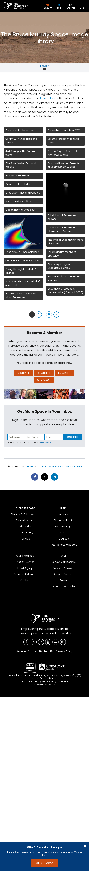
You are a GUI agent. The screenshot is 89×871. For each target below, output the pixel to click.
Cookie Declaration (44, 684)
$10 (44, 373)
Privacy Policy (46, 442)
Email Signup (25, 568)
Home (30, 466)
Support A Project (64, 568)
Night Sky (25, 526)
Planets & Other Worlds (25, 514)
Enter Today (44, 863)
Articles (63, 514)
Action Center (25, 562)
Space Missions (25, 520)
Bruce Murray (49, 98)
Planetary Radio (63, 520)
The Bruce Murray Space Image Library (59, 466)
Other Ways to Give (64, 586)
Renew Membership (64, 562)
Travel (63, 580)
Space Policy (25, 532)
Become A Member (25, 574)
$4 (23, 373)
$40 (43, 380)
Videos (63, 532)
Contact (25, 580)
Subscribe (72, 437)
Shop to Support (63, 574)
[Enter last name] (35, 437)
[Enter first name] (16, 437)
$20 (64, 373)
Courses (64, 538)
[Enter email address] (54, 437)
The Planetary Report (64, 545)
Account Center (26, 651)
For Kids (25, 538)
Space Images (64, 526)
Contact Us (46, 651)
